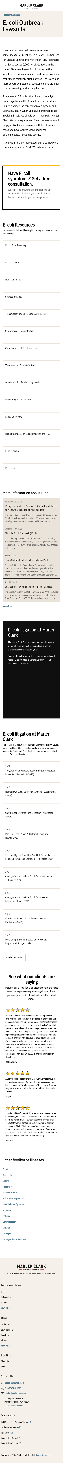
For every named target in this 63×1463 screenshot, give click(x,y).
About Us (5, 1361)
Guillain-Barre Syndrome (13, 1198)
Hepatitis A (7, 1186)
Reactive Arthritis (10, 1192)
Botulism (6, 1216)
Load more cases (14, 957)
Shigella (6, 1227)
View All (4, 1308)
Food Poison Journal (9, 1443)
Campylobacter (9, 1222)
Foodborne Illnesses (12, 15)
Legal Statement (43, 1455)
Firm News (5, 1335)
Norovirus (7, 1210)
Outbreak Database (9, 1427)
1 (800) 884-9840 (13, 1388)
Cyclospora (7, 1233)
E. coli (5, 1169)
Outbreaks (5, 1324)
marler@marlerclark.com (15, 1393)
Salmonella (7, 1175)
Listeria (6, 1181)
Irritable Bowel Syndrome (13, 1204)
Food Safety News (9, 1438)
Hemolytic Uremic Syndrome (14, 1239)
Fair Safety (5, 1432)
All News (4, 1340)
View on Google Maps (13, 1405)
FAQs (3, 1366)
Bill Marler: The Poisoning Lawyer (15, 1422)
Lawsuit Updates (8, 1329)
